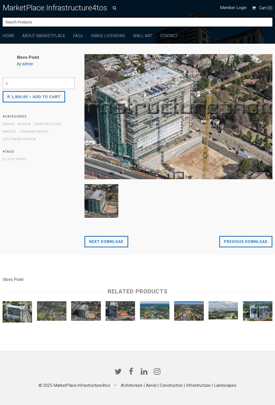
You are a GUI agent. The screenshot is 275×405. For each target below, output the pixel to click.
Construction (47, 124)
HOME (8, 35)
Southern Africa (19, 139)
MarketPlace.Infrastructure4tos (55, 7)
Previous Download (246, 242)
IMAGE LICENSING (108, 35)
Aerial (9, 124)
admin (27, 63)
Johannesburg (33, 131)
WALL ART (142, 35)
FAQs (78, 35)
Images (9, 131)
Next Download (106, 242)
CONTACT (169, 35)
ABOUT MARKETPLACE (43, 35)
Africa (24, 124)
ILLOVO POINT (15, 159)
